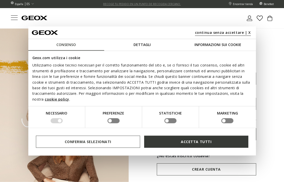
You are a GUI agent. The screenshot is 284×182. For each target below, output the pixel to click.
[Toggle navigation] (14, 18)
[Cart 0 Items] (270, 20)
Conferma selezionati (88, 141)
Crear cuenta (206, 169)
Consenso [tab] (66, 44)
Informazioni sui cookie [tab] (217, 44)
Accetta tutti (196, 141)
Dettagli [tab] (142, 44)
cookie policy (57, 99)
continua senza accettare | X (223, 32)
